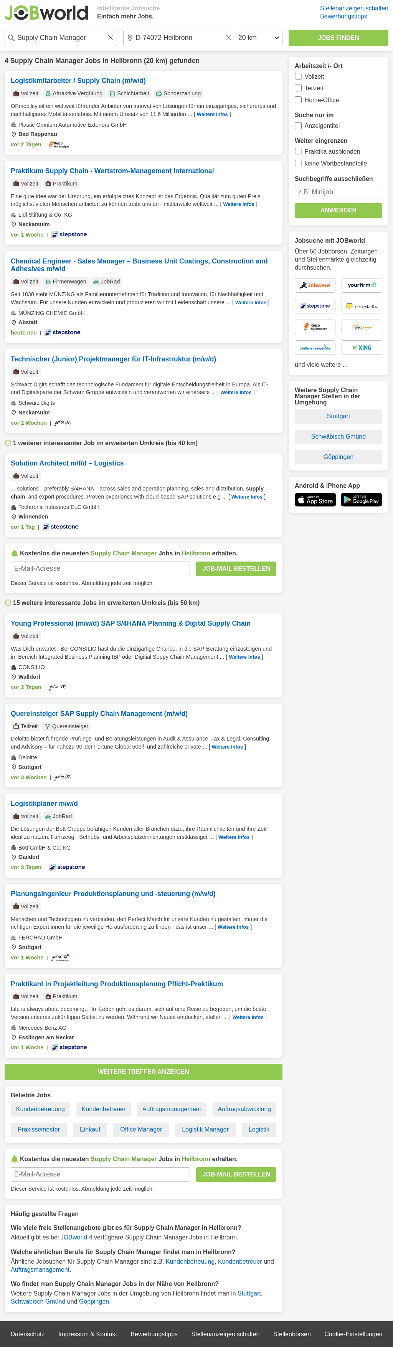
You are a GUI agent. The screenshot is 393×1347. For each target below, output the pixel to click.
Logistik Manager (205, 1129)
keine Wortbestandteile (336, 163)
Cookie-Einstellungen (353, 1334)
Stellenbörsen (292, 1334)
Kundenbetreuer (104, 1109)
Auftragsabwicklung (244, 1109)
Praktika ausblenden (332, 151)
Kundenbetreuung (40, 1109)
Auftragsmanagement (171, 1109)
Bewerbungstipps (343, 16)
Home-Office (322, 100)
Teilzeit (314, 88)
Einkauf (90, 1129)
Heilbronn (126, 61)
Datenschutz (27, 1334)
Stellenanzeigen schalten (354, 8)
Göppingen (94, 1301)
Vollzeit (314, 76)
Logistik (259, 1129)
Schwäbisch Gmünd (38, 1301)
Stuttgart (249, 1293)
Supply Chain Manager (46, 61)
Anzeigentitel (322, 126)
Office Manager (141, 1129)
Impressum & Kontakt (87, 1334)
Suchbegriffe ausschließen (334, 179)
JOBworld (74, 1237)
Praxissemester (39, 1129)
